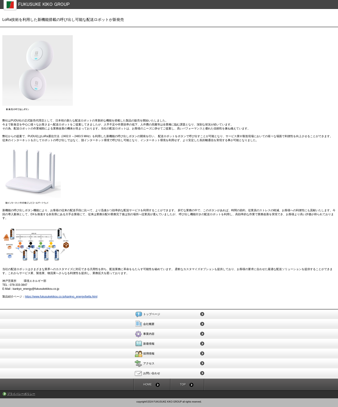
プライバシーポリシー (21, 394)
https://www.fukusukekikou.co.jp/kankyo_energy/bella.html (61, 296)
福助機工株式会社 (171, 5)
